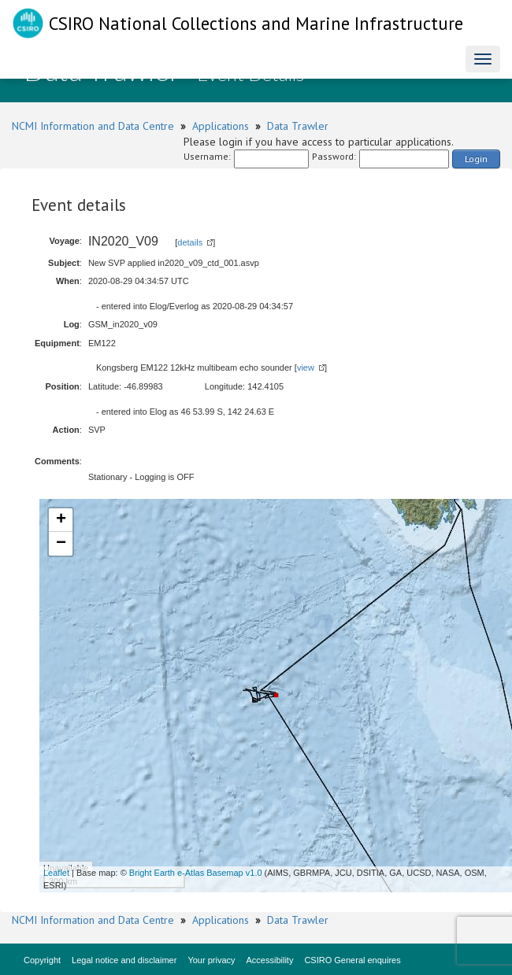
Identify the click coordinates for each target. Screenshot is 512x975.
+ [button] (61, 520)
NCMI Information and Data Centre (93, 126)
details (189, 242)
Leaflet (56, 872)
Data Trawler (297, 126)
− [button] (61, 544)
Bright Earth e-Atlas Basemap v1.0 (195, 872)
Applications (220, 126)
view (305, 367)
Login (476, 158)
